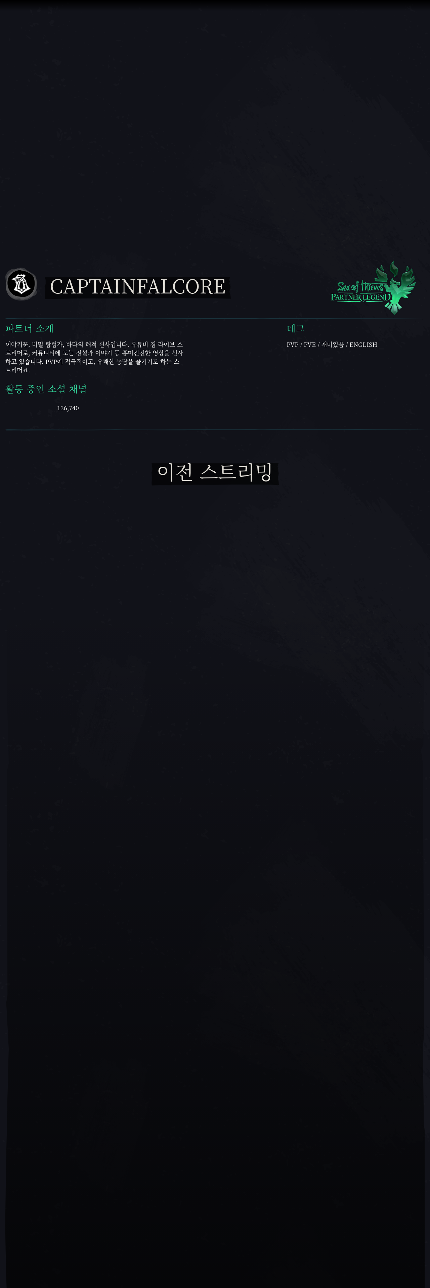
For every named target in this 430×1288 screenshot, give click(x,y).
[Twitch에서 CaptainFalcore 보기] (43, 407)
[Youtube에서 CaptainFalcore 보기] (16, 407)
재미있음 (332, 344)
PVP (292, 344)
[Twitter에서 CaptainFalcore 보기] (122, 407)
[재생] (215, 995)
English (363, 344)
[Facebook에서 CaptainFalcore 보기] (95, 407)
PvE (310, 344)
